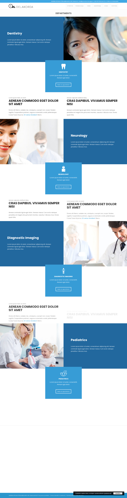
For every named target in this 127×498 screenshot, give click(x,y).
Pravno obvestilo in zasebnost (58, 495)
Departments (64, 13)
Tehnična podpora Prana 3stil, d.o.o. (75, 495)
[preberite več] (107, 493)
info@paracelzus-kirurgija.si (86, 1)
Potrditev (117, 493)
